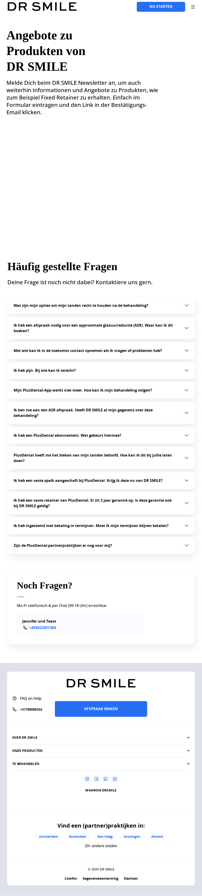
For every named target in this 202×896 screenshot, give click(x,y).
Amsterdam (48, 836)
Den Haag (105, 836)
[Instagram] (87, 778)
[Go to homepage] (42, 7)
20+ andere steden (101, 845)
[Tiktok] (115, 778)
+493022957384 (42, 627)
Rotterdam (77, 836)
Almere (157, 836)
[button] (101, 305)
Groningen (132, 836)
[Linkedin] (105, 778)
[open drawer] (193, 7)
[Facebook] (96, 778)
